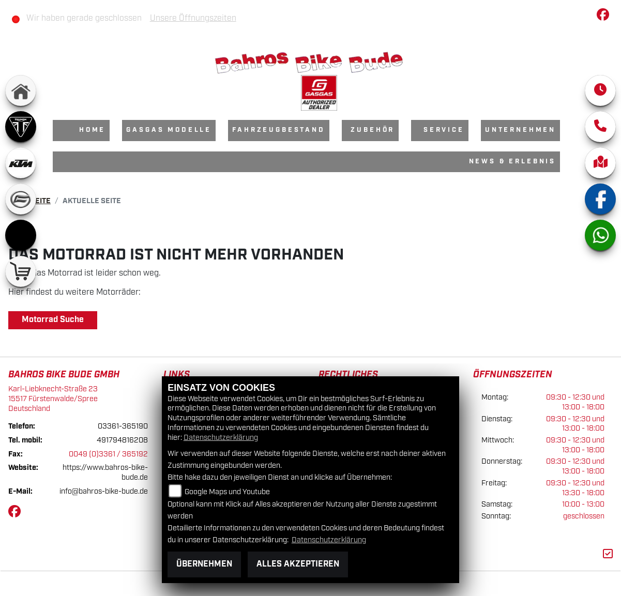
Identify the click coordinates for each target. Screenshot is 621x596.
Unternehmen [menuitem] (520, 130)
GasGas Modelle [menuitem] (168, 130)
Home (92, 130)
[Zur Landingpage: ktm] (20, 162)
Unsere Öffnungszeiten (193, 18)
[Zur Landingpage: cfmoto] (20, 199)
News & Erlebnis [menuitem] (512, 161)
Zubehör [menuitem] (373, 130)
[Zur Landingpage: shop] (20, 271)
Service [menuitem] (443, 130)
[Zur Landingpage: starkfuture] (20, 235)
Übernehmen (204, 564)
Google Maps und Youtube (227, 492)
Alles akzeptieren (297, 564)
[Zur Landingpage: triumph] (20, 126)
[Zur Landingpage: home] (20, 90)
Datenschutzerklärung (221, 437)
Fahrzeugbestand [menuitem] (278, 130)
